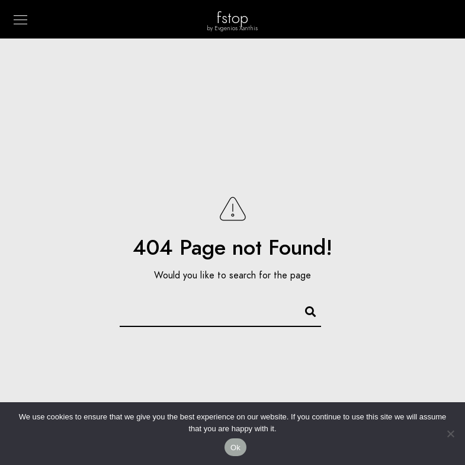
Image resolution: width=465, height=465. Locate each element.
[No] (450, 434)
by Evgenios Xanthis (232, 28)
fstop (232, 17)
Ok (235, 447)
